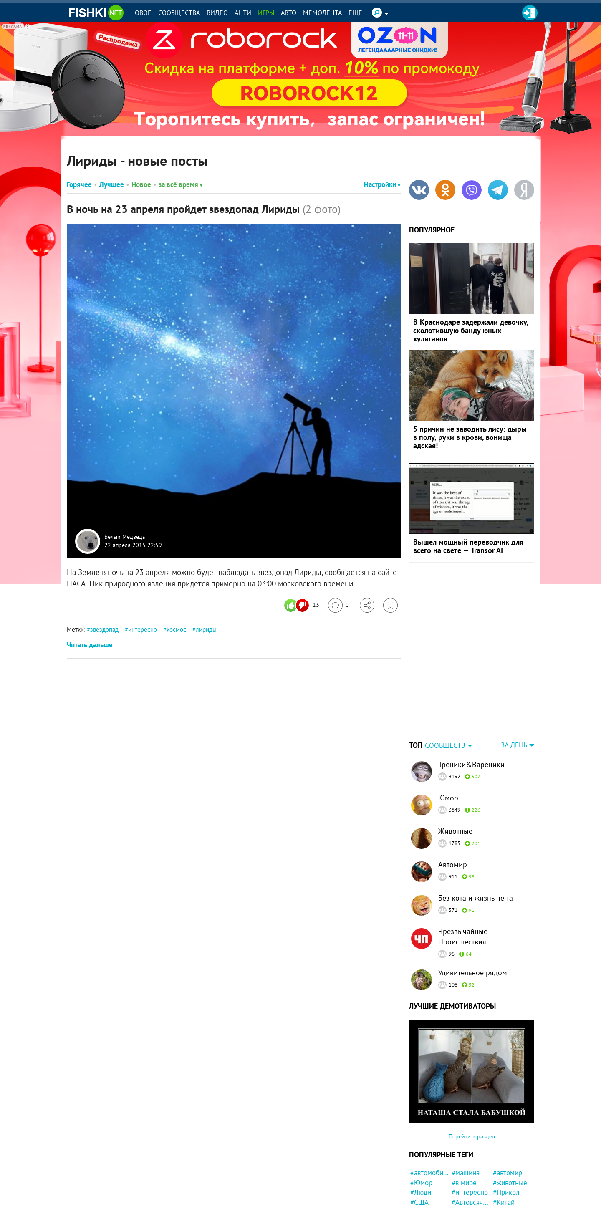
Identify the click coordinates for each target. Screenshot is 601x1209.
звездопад (104, 630)
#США (419, 1150)
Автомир (452, 812)
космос (176, 630)
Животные (455, 779)
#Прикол (506, 1140)
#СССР (420, 1199)
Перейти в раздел (472, 1084)
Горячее (79, 184)
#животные (510, 1130)
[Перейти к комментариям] (338, 605)
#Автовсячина (471, 1150)
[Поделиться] (367, 605)
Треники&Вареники (471, 712)
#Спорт (463, 1199)
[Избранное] (390, 605)
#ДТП (501, 1180)
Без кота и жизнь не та (475, 846)
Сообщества (179, 12)
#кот (417, 1180)
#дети (502, 1170)
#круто (503, 1199)
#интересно (470, 1140)
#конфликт (509, 1160)
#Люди (420, 1140)
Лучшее (111, 184)
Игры (266, 12)
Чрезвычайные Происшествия (462, 884)
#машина (466, 1120)
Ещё (355, 12)
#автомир (507, 1120)
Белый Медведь (124, 537)
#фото (419, 1170)
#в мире (464, 1130)
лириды (206, 630)
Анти (243, 12)
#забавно (466, 1160)
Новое (141, 12)
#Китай (504, 1150)
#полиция (508, 1189)
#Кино (461, 1180)
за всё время (181, 184)
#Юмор (421, 1130)
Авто (288, 12)
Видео (217, 12)
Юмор (448, 745)
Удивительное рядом (472, 920)
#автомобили (429, 1120)
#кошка (421, 1189)
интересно (142, 630)
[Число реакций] (302, 605)
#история (466, 1170)
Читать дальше (90, 644)
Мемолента (322, 12)
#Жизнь (463, 1189)
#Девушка (425, 1160)
